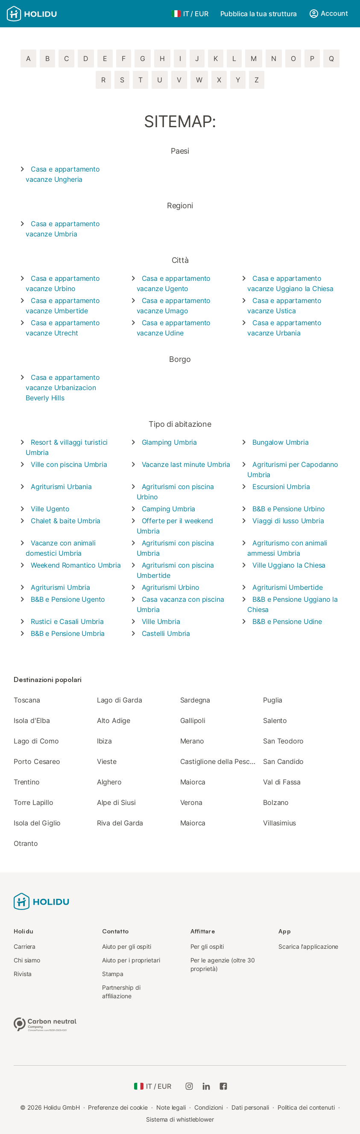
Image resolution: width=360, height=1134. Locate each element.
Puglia (272, 700)
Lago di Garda (119, 700)
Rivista (23, 973)
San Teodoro (283, 741)
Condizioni (208, 1107)
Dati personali (250, 1107)
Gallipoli (192, 720)
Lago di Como (36, 741)
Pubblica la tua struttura (258, 13)
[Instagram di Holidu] (189, 1086)
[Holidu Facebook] (223, 1086)
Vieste (107, 761)
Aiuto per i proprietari (131, 960)
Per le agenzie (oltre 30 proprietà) (222, 964)
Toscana (27, 700)
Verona (191, 802)
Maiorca (193, 782)
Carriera (24, 946)
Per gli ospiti (207, 946)
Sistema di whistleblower (180, 1119)
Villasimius (279, 823)
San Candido (283, 761)
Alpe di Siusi (116, 802)
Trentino (27, 782)
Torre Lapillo (33, 802)
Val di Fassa (282, 782)
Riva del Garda (120, 823)
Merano (192, 741)
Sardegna (195, 700)
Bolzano (276, 802)
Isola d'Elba (32, 720)
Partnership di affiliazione (121, 992)
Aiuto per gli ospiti (126, 946)
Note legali (171, 1107)
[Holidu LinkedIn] (206, 1086)
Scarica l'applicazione (308, 946)
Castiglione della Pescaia (219, 761)
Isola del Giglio (37, 823)
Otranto (26, 843)
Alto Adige (113, 720)
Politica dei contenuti (306, 1107)
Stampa (113, 973)
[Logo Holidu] (49, 13)
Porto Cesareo (37, 761)
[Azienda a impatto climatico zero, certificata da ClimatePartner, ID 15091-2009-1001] (45, 1023)
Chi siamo (27, 960)
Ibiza (104, 741)
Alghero (109, 782)
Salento (275, 720)
